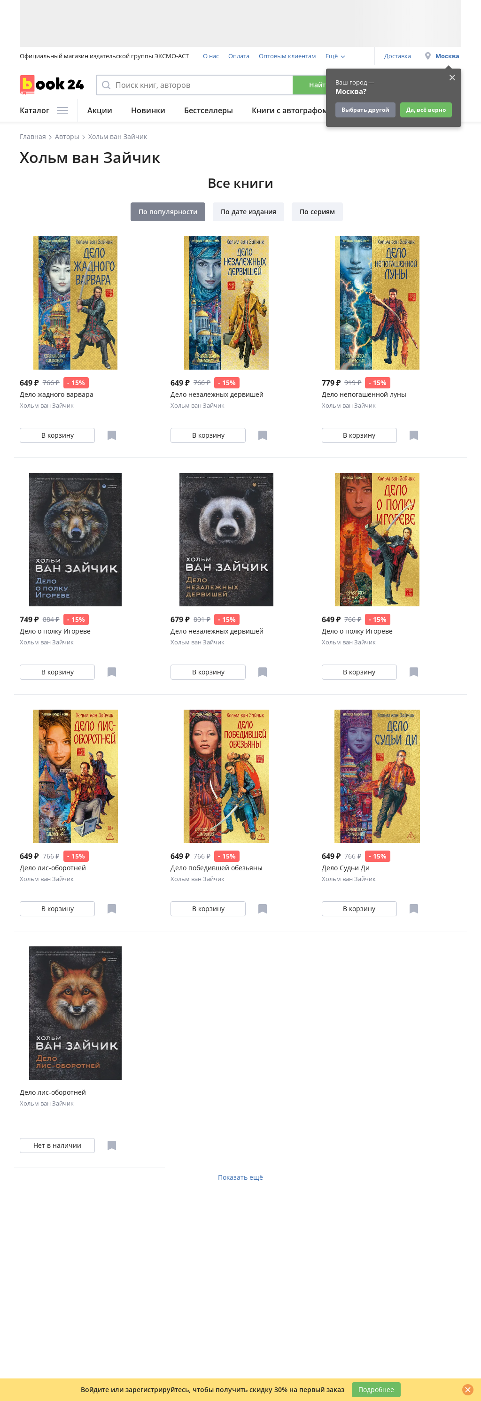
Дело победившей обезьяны (217, 867)
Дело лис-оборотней (53, 867)
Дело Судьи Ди (346, 867)
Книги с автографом (290, 110)
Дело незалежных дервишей (217, 394)
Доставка (397, 56)
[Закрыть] (467, 1389)
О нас (211, 56)
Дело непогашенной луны (364, 394)
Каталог (44, 110)
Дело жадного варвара (56, 394)
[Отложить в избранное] (111, 435)
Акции (99, 110)
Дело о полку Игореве (55, 631)
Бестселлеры (208, 110)
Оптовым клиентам (287, 56)
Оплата (238, 56)
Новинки (148, 110)
